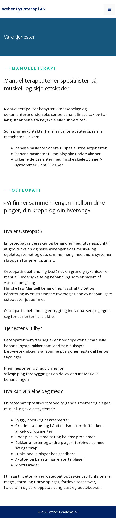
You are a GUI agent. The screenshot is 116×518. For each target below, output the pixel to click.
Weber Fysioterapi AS (23, 9)
